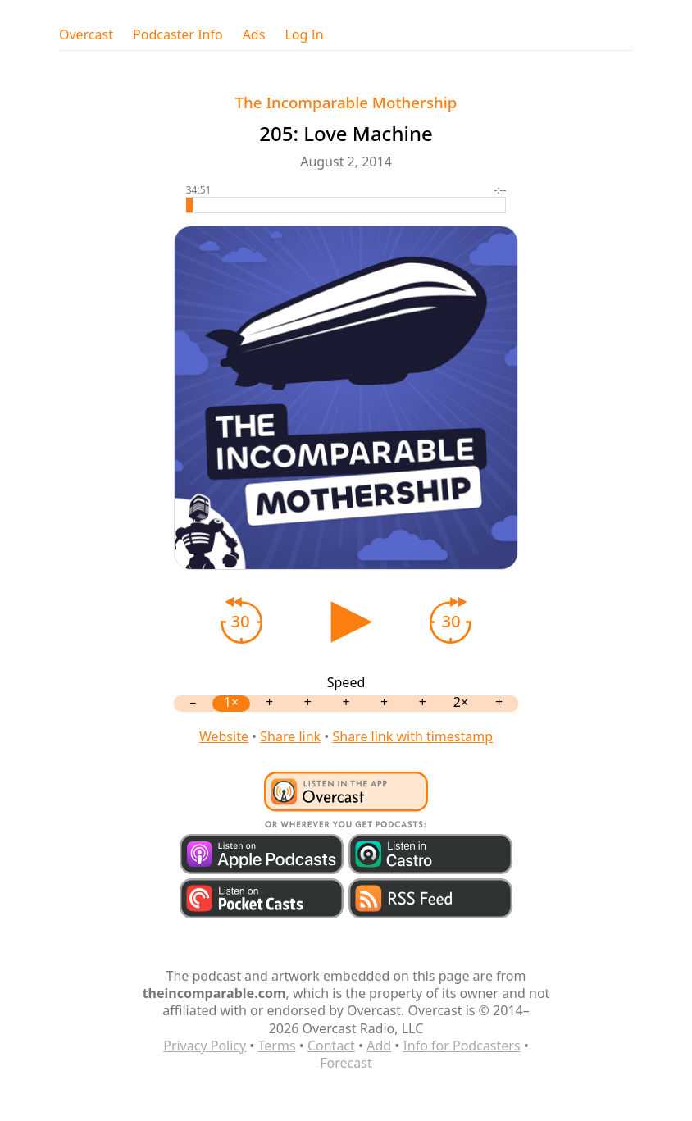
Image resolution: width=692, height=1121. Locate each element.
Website (223, 736)
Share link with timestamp (412, 736)
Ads (254, 34)
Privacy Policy (204, 1046)
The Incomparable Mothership (346, 102)
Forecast (345, 1063)
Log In (304, 34)
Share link (290, 736)
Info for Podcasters (461, 1046)
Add (378, 1046)
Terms (277, 1046)
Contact (331, 1046)
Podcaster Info (178, 34)
